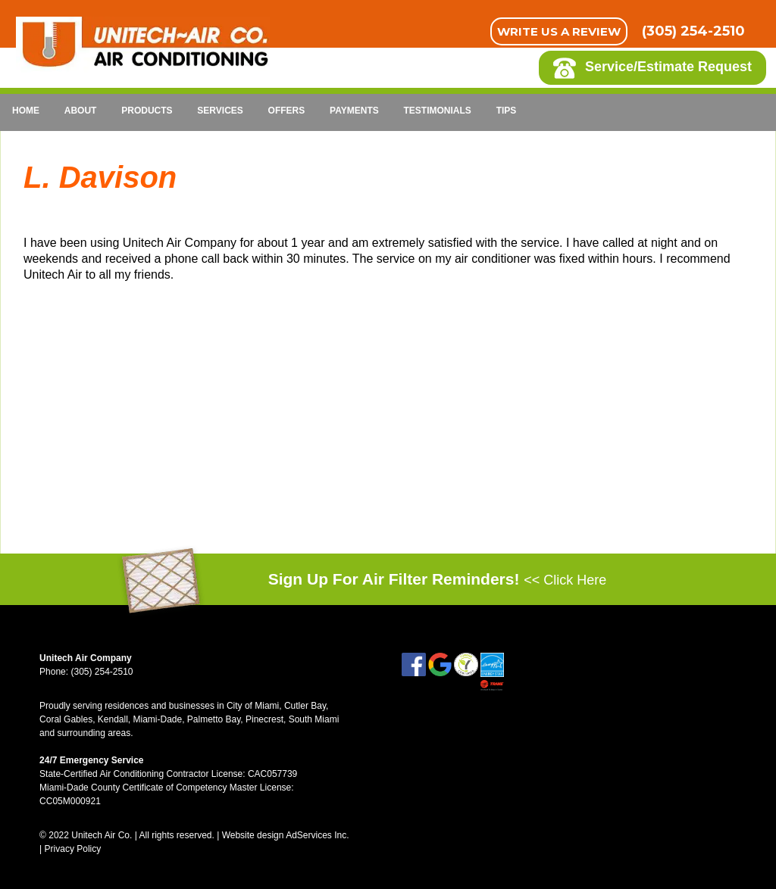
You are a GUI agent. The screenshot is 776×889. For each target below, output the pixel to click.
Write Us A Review (559, 31)
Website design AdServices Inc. (285, 835)
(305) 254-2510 (693, 31)
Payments (354, 110)
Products (146, 110)
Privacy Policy (73, 849)
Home (25, 110)
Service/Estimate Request (652, 68)
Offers (286, 110)
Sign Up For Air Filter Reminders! (437, 579)
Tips (506, 110)
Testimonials (437, 110)
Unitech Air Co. (101, 835)
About (80, 110)
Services (219, 110)
